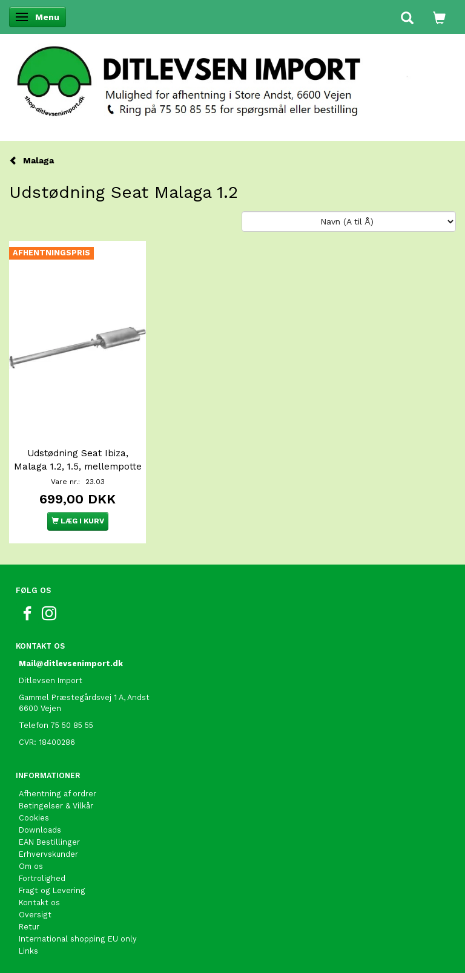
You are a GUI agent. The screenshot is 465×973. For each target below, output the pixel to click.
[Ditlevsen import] (232, 77)
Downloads (40, 829)
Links (28, 950)
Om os (31, 866)
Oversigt (35, 914)
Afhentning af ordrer (57, 793)
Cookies (34, 817)
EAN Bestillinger (49, 842)
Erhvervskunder (48, 854)
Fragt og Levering (52, 890)
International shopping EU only (78, 938)
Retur (29, 926)
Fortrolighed (42, 878)
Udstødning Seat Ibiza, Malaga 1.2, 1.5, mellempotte (78, 460)
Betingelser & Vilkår (56, 805)
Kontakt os (39, 902)
